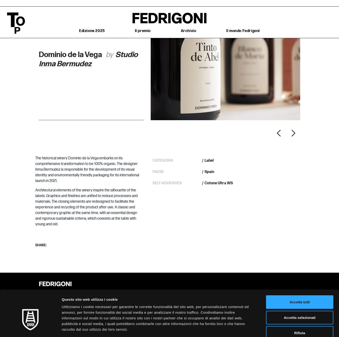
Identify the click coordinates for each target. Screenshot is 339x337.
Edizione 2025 (92, 31)
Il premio (143, 31)
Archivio (188, 31)
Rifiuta (299, 306)
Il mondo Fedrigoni (243, 31)
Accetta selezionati (299, 291)
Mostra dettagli (247, 328)
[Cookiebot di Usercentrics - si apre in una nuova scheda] (30, 327)
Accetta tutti (300, 275)
